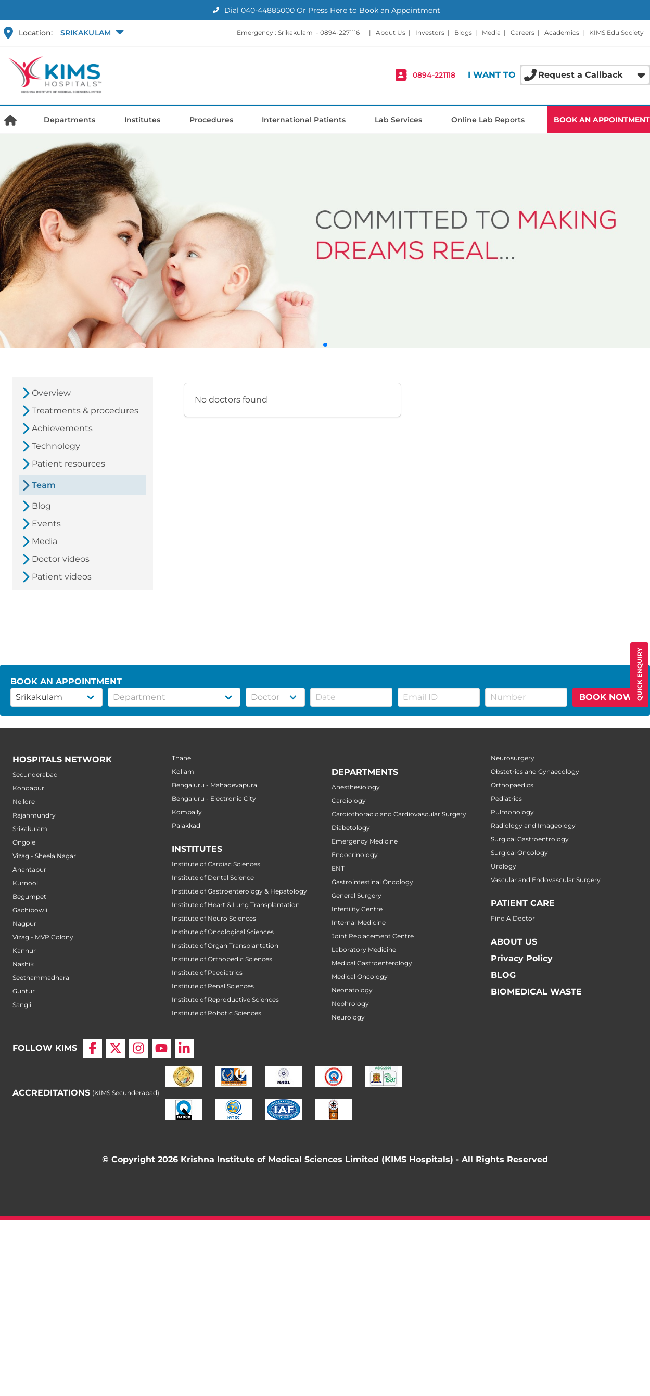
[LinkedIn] (184, 1048)
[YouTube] (161, 1048)
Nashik (23, 964)
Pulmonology (512, 812)
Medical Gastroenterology (372, 963)
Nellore (23, 802)
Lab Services (398, 119)
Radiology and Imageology (533, 825)
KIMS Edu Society (616, 32)
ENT (338, 868)
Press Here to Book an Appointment (374, 10)
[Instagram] (138, 1048)
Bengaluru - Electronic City (214, 798)
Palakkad (186, 825)
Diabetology (351, 828)
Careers (522, 32)
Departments (69, 119)
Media (491, 32)
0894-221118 (434, 75)
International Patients (304, 119)
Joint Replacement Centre (373, 936)
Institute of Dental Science (213, 878)
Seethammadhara (40, 978)
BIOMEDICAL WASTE (536, 992)
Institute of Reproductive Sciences (225, 999)
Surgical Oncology (519, 853)
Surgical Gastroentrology (530, 839)
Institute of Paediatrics (207, 972)
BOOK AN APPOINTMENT (602, 119)
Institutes (142, 119)
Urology (503, 866)
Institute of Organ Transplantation (225, 945)
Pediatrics (506, 798)
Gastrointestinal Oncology (372, 882)
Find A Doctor (513, 918)
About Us (390, 32)
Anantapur (29, 869)
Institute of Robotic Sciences (216, 1013)
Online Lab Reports (488, 119)
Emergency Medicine (365, 841)
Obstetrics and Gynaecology (535, 771)
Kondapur (28, 788)
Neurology (348, 1017)
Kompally (187, 812)
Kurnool (25, 883)
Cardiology (349, 800)
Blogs (463, 32)
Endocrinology (355, 855)
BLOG (503, 975)
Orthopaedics (512, 785)
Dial (252, 10)
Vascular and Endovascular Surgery (546, 880)
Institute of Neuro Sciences (214, 918)
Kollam (183, 771)
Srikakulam (29, 829)
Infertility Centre (357, 909)
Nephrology (350, 1004)
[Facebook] (92, 1048)
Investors (429, 32)
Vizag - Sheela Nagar (44, 856)
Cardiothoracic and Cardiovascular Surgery (399, 814)
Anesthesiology (356, 787)
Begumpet (29, 896)
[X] (115, 1048)
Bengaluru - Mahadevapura (214, 785)
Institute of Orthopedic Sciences (222, 959)
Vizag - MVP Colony (42, 937)
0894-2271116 (340, 32)
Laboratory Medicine (364, 949)
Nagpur (24, 923)
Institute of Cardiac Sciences (216, 864)
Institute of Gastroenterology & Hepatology (239, 891)
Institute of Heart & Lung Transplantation (236, 905)
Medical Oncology (360, 976)
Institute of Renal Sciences (213, 986)
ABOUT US (514, 942)
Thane (181, 758)
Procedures (211, 119)
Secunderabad (35, 774)
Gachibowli (29, 910)
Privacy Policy (522, 958)
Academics (561, 32)
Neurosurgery (512, 758)
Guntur (23, 991)
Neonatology (352, 990)
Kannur (24, 950)
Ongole (23, 842)
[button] (91, 32)
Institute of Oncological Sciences (223, 932)
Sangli (21, 1005)
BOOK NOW (606, 697)
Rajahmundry (34, 815)
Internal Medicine (359, 922)
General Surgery (356, 895)
